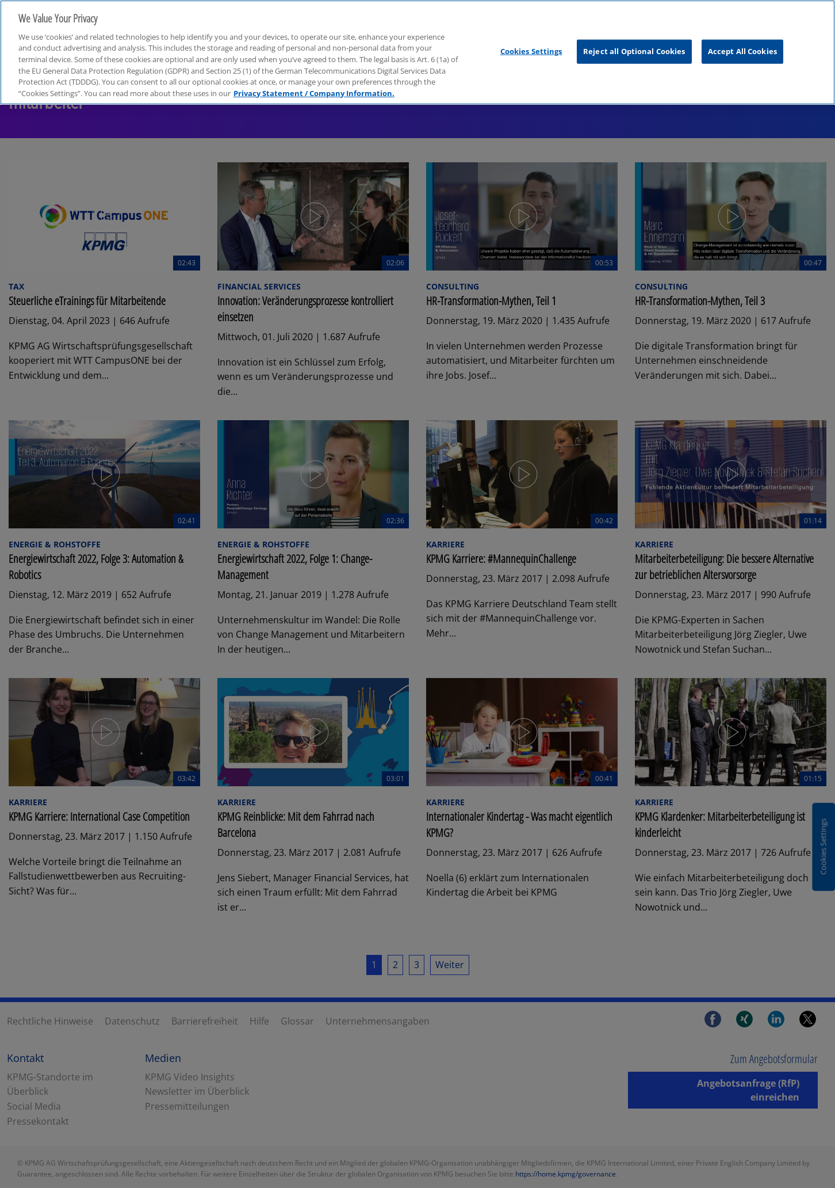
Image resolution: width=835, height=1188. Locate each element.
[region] (417, 52)
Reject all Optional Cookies (634, 51)
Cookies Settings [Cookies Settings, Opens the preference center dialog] (531, 51)
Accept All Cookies (742, 51)
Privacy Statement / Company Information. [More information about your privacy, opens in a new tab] (313, 93)
